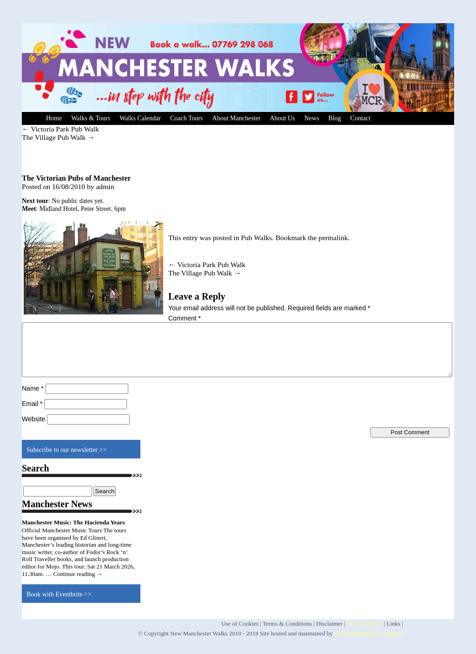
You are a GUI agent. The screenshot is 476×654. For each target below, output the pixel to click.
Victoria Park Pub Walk (60, 129)
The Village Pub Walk (58, 137)
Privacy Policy (364, 623)
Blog (334, 118)
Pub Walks (256, 238)
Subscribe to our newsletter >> (66, 449)
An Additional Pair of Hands (368, 633)
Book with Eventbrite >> (59, 594)
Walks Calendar (140, 118)
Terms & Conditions (287, 623)
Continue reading (77, 573)
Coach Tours (186, 118)
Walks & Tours (90, 118)
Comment (184, 318)
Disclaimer (329, 623)
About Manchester (236, 118)
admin (105, 186)
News (311, 118)
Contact (360, 118)
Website (33, 419)
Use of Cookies (239, 623)
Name (33, 388)
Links (394, 623)
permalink (333, 238)
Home (54, 118)
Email (32, 403)
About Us (282, 118)
